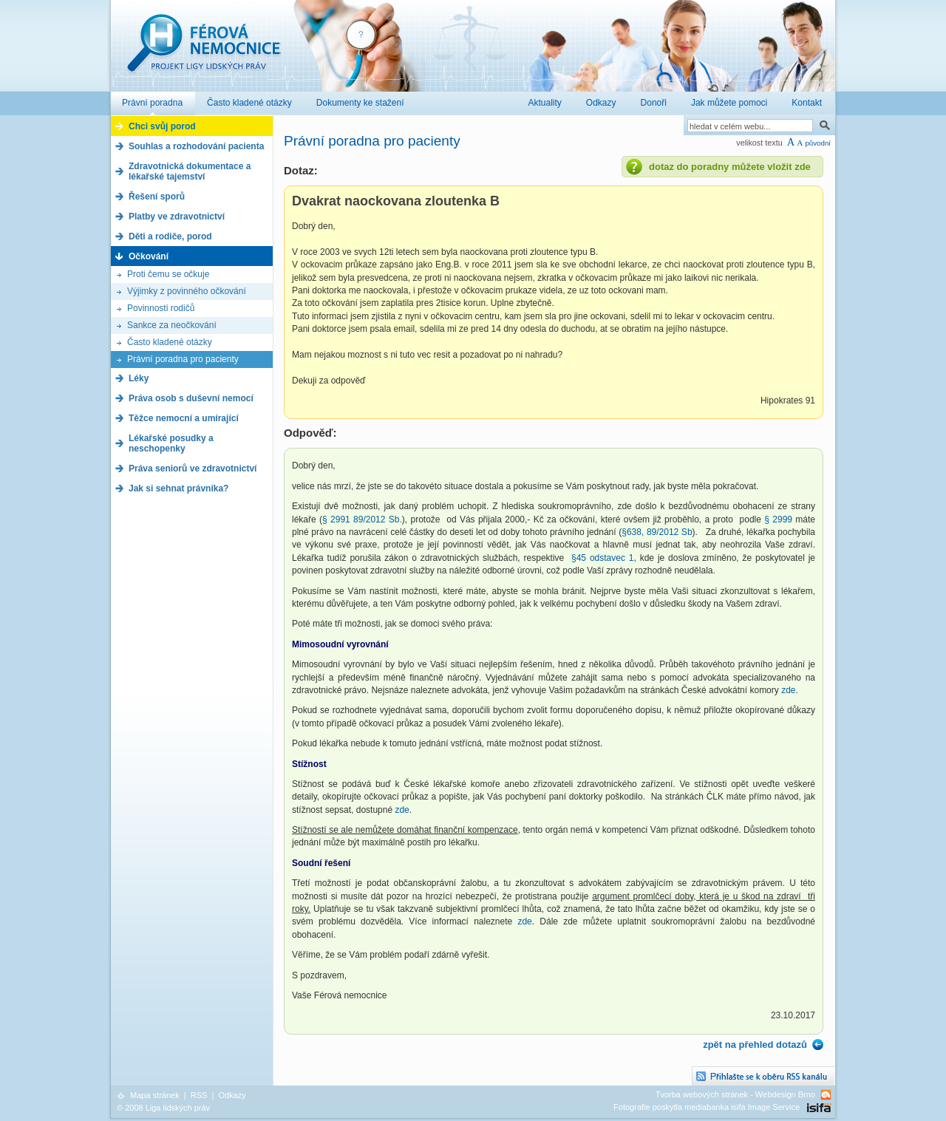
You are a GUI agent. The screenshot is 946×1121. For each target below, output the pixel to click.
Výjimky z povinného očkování (186, 291)
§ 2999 (778, 519)
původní (818, 143)
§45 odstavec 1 (602, 558)
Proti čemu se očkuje (168, 274)
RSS (199, 1095)
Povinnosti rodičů (160, 308)
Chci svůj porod (162, 126)
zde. (789, 690)
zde (402, 810)
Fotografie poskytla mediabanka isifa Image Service (706, 1107)
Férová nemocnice (203, 50)
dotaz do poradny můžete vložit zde (730, 166)
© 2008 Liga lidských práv (163, 1107)
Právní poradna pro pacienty (183, 359)
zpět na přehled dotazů (755, 1044)
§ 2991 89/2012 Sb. (362, 519)
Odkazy (231, 1095)
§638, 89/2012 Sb (657, 532)
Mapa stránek (155, 1095)
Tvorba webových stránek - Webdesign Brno (735, 1094)
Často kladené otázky (169, 342)
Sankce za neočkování (172, 325)
